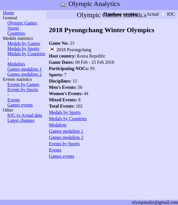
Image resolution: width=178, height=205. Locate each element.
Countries (16, 33)
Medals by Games (23, 43)
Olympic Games (22, 22)
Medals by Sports (23, 48)
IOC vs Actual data (24, 115)
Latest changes (20, 120)
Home (8, 12)
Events (13, 99)
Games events (20, 104)
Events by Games (23, 84)
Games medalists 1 (24, 69)
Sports (13, 28)
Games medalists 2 (24, 74)
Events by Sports (22, 89)
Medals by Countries (26, 53)
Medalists (16, 64)
